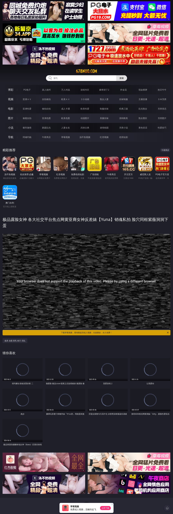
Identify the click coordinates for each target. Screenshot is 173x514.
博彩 (10, 90)
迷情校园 (104, 127)
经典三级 (123, 108)
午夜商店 (46, 137)
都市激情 (27, 127)
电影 (10, 108)
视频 (10, 99)
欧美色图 (65, 118)
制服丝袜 (104, 108)
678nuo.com (86, 71)
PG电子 (27, 89)
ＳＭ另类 (162, 99)
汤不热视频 (84, 137)
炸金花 (123, 89)
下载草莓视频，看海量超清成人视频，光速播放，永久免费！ (115, 332)
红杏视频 (104, 137)
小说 (10, 127)
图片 (10, 118)
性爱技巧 (162, 127)
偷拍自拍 (46, 108)
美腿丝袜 (104, 118)
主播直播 (143, 99)
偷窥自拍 (27, 118)
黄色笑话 (143, 127)
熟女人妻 (104, 99)
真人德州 (46, 89)
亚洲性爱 (27, 108)
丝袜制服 (123, 99)
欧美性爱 (85, 108)
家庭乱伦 (46, 127)
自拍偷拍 (46, 99)
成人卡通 (65, 108)
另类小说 (123, 127)
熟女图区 (143, 118)
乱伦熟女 (143, 108)
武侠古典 (85, 127)
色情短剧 (123, 137)
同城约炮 (27, 137)
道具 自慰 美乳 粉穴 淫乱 (14, 340)
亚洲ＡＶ (27, 99)
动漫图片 (85, 118)
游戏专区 (85, 89)
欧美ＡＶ (65, 99)
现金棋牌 (143, 89)
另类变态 (162, 108)
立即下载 (105, 508)
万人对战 (65, 89)
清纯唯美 (123, 118)
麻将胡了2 (104, 89)
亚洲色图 (46, 118)
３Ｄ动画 (85, 99)
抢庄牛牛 (162, 89)
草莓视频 (65, 137)
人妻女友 (65, 127)
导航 (10, 137)
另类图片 (162, 118)
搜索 (121, 78)
